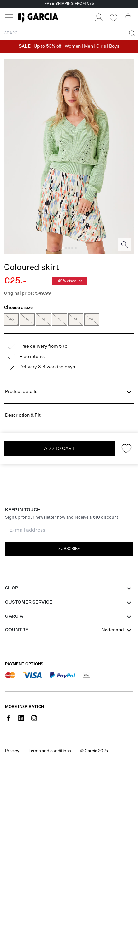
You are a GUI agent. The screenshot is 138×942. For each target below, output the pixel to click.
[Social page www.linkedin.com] (21, 727)
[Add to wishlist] (126, 458)
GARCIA (14, 626)
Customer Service (28, 612)
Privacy (12, 761)
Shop (11, 598)
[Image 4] (72, 248)
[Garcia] (38, 17)
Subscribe (69, 559)
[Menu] (9, 17)
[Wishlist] (113, 18)
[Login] (98, 17)
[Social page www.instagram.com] (34, 727)
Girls (101, 46)
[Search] (131, 33)
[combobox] (117, 639)
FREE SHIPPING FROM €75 (69, 4)
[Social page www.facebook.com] (8, 727)
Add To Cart (59, 458)
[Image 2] (66, 248)
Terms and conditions (49, 761)
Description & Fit (69, 425)
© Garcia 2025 (94, 761)
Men (88, 46)
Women (73, 46)
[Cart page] (128, 17)
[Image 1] (63, 248)
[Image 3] (69, 248)
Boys (114, 46)
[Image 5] (76, 248)
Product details (69, 401)
